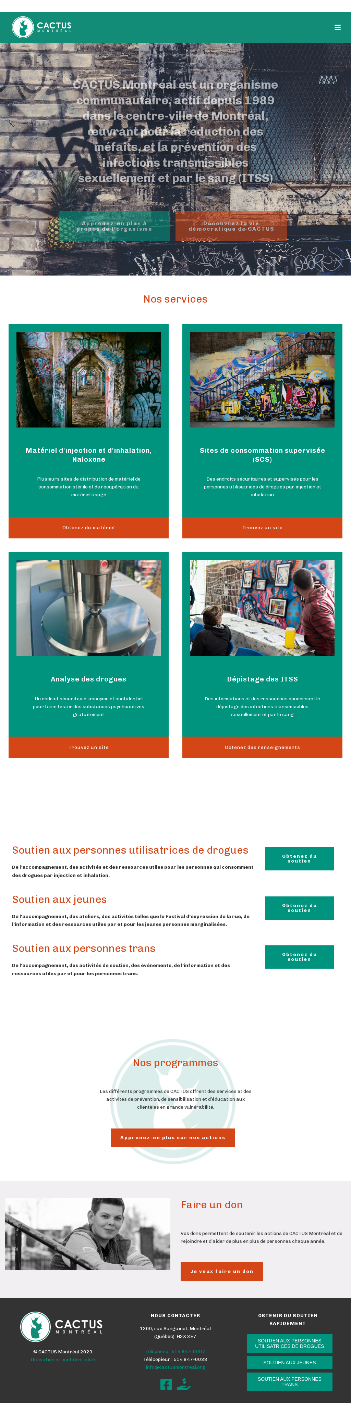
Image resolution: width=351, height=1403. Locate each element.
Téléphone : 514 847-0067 (175, 1351)
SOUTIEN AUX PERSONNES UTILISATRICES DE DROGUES (289, 1343)
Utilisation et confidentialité (63, 1360)
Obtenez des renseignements (262, 747)
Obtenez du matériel (88, 528)
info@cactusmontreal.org (175, 1367)
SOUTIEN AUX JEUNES (289, 1362)
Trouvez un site (262, 528)
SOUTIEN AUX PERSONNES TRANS (290, 1381)
